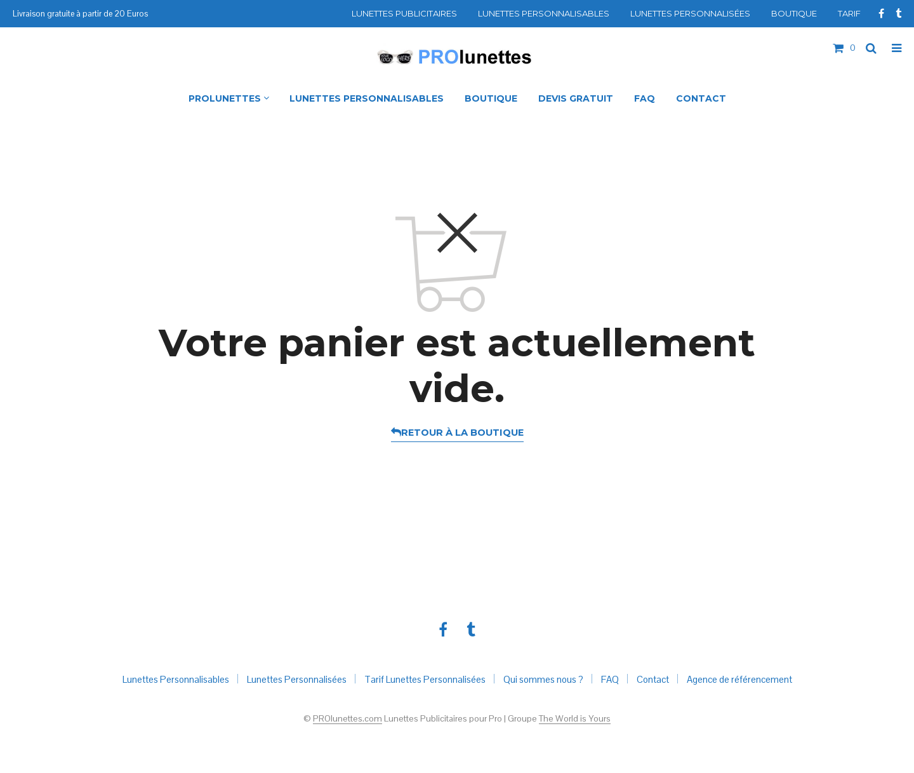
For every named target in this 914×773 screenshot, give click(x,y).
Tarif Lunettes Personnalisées (425, 679)
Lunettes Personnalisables (543, 13)
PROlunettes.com (347, 719)
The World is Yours (575, 719)
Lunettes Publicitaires (404, 13)
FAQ (610, 679)
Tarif (849, 13)
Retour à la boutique (462, 432)
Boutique (794, 13)
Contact (653, 679)
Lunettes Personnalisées (690, 13)
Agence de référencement (739, 679)
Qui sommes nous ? (543, 679)
